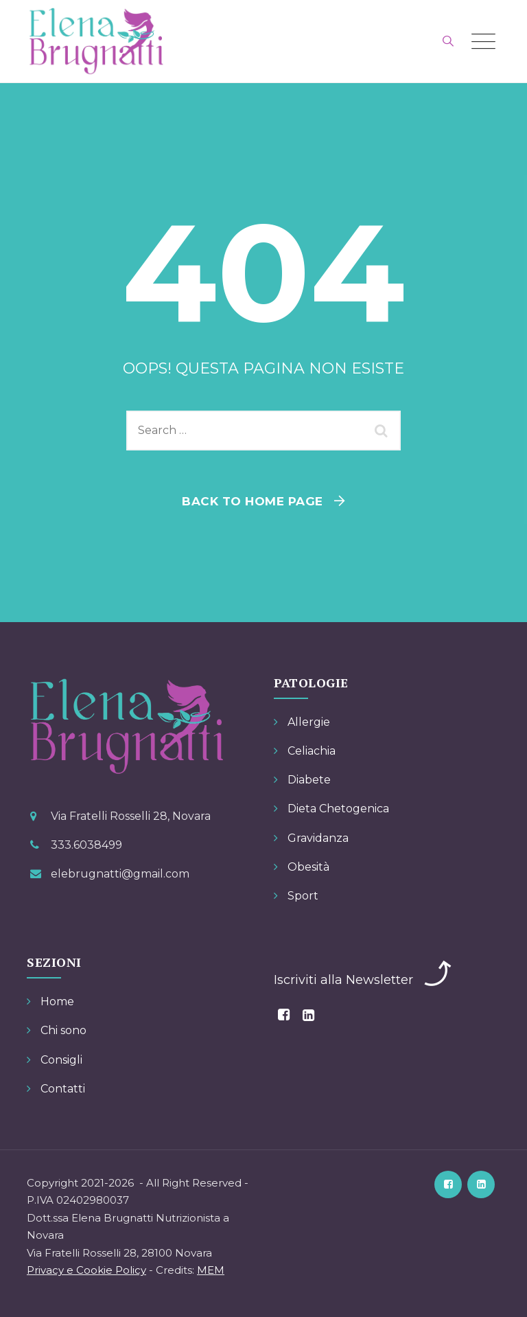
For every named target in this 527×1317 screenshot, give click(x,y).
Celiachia (312, 750)
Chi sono (63, 1030)
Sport (303, 895)
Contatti (62, 1088)
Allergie (309, 722)
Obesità (308, 866)
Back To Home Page (252, 501)
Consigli (61, 1059)
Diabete (309, 779)
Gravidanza (318, 838)
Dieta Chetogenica (338, 808)
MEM (210, 1269)
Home (57, 1001)
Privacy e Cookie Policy (86, 1269)
